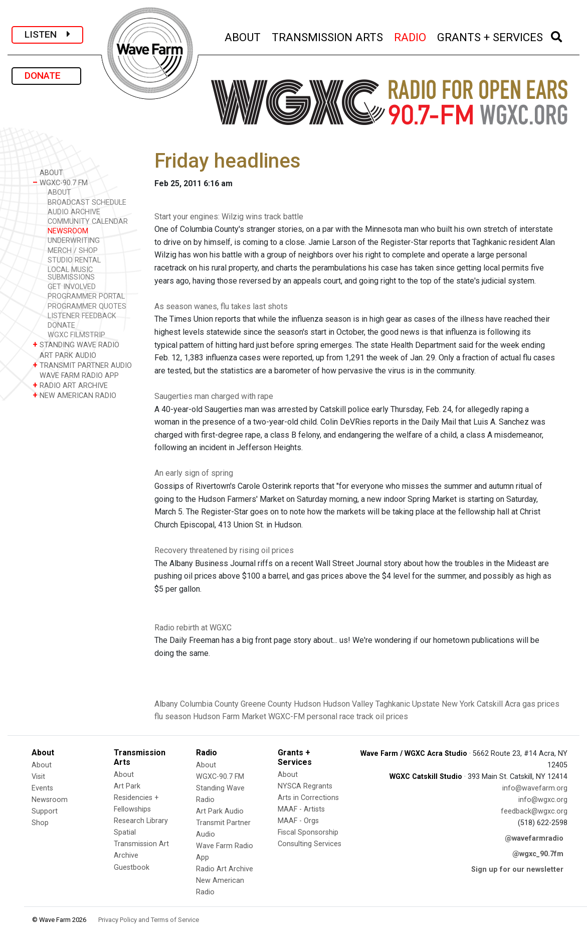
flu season (172, 716)
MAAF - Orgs (298, 821)
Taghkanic (392, 704)
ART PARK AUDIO (64, 355)
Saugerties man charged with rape (213, 396)
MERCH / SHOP (73, 250)
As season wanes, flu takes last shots (221, 306)
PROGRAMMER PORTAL (86, 296)
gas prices (540, 704)
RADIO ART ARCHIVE (70, 385)
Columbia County (209, 704)
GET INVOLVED (72, 287)
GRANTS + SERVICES (490, 36)
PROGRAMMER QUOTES (87, 306)
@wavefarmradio (534, 838)
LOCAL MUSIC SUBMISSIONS (71, 273)
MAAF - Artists (301, 809)
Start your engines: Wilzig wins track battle (228, 216)
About (42, 765)
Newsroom (50, 799)
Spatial (125, 832)
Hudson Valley (348, 704)
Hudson (307, 704)
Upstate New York (443, 704)
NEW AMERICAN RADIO (74, 395)
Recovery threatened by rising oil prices (224, 550)
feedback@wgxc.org (534, 811)
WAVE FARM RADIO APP (76, 375)
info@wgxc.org (542, 799)
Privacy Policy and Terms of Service (148, 919)
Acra (512, 704)
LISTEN (47, 34)
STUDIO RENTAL (74, 260)
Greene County (266, 704)
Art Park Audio (220, 811)
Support (45, 811)
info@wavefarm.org (534, 788)
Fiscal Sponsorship (308, 832)
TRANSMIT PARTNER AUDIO (82, 365)
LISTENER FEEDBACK (82, 316)
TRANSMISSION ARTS (328, 36)
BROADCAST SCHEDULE (87, 202)
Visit (38, 776)
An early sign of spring (193, 473)
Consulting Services (309, 844)
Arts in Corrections (308, 797)
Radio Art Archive (224, 869)
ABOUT (243, 36)
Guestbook (131, 867)
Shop (40, 823)
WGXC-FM (286, 716)
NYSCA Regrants (305, 786)
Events (42, 788)
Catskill (490, 704)
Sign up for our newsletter (517, 869)
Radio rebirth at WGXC (193, 627)
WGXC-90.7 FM (60, 182)
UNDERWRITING (74, 240)
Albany (166, 704)
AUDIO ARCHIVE (74, 212)
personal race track (340, 716)
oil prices (391, 716)
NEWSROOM (68, 231)
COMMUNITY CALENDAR (88, 221)
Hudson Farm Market (229, 716)
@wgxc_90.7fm (537, 854)
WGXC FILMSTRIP (76, 335)
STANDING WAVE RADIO (76, 344)
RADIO (410, 36)
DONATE (46, 75)
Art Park (127, 786)
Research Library (141, 821)
